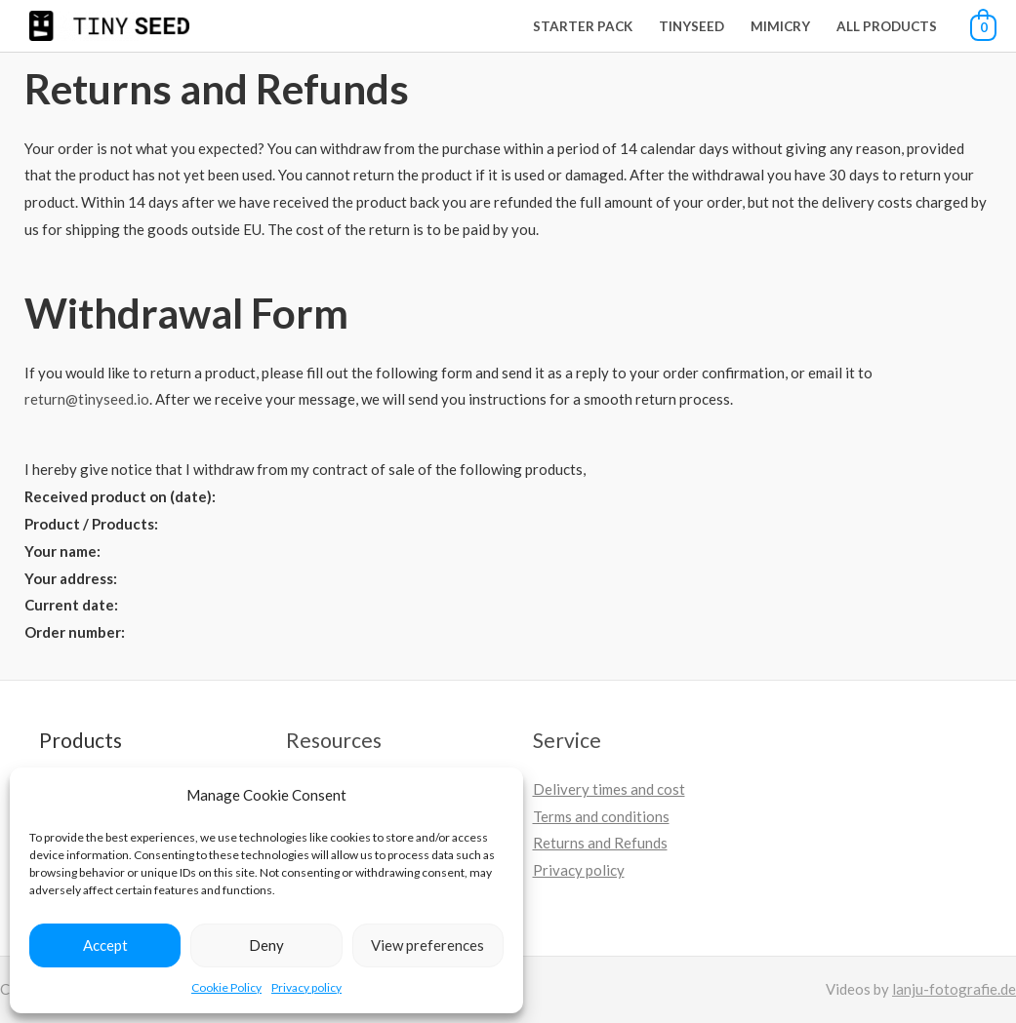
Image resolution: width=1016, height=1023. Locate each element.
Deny (266, 945)
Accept (105, 945)
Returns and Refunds (600, 842)
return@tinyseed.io (86, 399)
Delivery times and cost (609, 789)
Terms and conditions (601, 816)
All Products (886, 26)
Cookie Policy (226, 987)
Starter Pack (582, 26)
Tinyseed (691, 26)
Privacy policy (306, 987)
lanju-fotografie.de (954, 989)
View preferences (427, 945)
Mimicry (780, 26)
